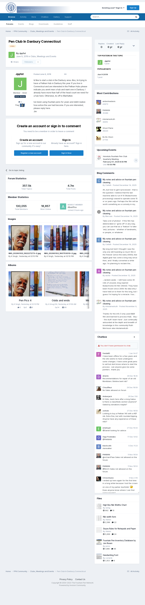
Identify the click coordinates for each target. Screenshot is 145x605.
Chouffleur (107, 387)
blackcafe (107, 446)
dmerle (106, 376)
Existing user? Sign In (113, 8)
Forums (9, 24)
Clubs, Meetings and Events (43, 56)
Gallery (56, 17)
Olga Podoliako (109, 437)
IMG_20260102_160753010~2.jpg (60, 253)
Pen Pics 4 (25, 300)
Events (21, 24)
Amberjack (107, 396)
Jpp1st (107, 61)
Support (68, 17)
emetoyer (107, 428)
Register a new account (31, 153)
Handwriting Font (110, 555)
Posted (42, 74)
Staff (70, 24)
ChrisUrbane (108, 478)
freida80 (106, 353)
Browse (11, 18)
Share (15, 62)
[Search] (104, 17)
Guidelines (58, 24)
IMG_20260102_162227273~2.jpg (25, 253)
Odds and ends (61, 300)
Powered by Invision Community (72, 585)
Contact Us (80, 579)
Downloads (44, 24)
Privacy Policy (66, 579)
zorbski (106, 411)
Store (33, 17)
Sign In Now (66, 153)
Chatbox (44, 17)
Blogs (31, 24)
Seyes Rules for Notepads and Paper (119, 529)
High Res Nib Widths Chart (115, 505)
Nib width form (109, 517)
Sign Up (133, 8)
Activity (23, 17)
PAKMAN (106, 454)
